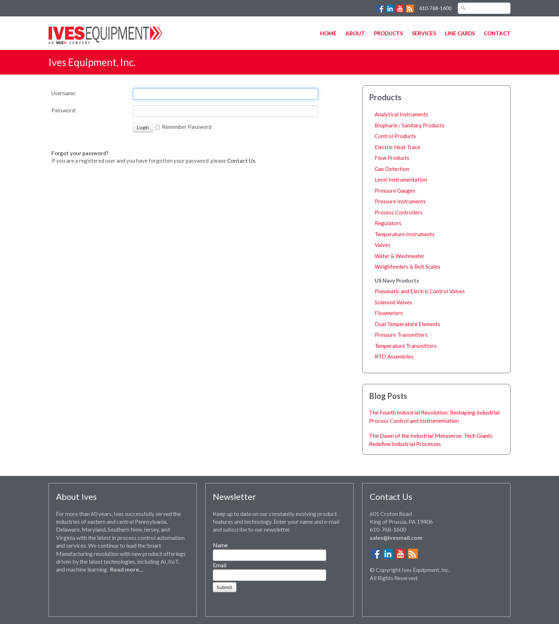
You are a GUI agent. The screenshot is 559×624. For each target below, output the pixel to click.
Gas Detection (392, 169)
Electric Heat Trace (397, 147)
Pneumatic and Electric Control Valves (420, 291)
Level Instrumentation (401, 179)
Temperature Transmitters (406, 346)
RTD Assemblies (394, 356)
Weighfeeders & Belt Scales (407, 266)
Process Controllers (398, 212)
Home (328, 33)
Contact (497, 33)
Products (388, 33)
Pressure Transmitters (401, 334)
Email (219, 565)
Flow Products (392, 157)
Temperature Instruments (405, 234)
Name (220, 545)
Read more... (126, 569)
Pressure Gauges (395, 190)
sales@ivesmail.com (396, 537)
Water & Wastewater (400, 256)
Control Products (395, 136)
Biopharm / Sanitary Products (410, 125)
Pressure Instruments (400, 201)
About (355, 33)
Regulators (388, 223)
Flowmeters (389, 313)
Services (424, 33)
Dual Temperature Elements (407, 324)
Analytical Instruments (401, 114)
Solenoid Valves (393, 302)
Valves (382, 245)
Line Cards (460, 33)
